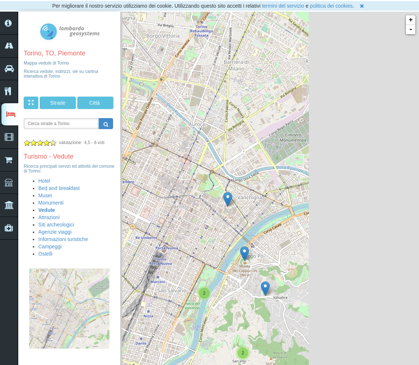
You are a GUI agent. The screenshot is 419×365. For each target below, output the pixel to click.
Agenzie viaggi (54, 232)
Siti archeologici (56, 225)
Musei (45, 195)
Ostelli (45, 254)
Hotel (44, 181)
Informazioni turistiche (63, 239)
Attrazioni (48, 217)
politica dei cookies (331, 6)
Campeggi (50, 246)
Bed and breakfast (59, 188)
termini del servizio (283, 6)
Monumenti (50, 203)
